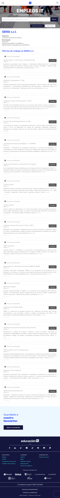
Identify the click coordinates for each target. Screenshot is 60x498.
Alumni (23, 457)
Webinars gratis (26, 461)
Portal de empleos (26, 465)
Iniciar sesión (50, 26)
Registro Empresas (37, 26)
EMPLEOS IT (30, 10)
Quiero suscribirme (13, 427)
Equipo (4, 457)
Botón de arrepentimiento (30, 489)
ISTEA (4, 459)
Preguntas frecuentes (9, 461)
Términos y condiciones (30, 492)
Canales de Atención (8, 463)
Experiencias (25, 463)
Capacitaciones (44, 457)
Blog (22, 459)
